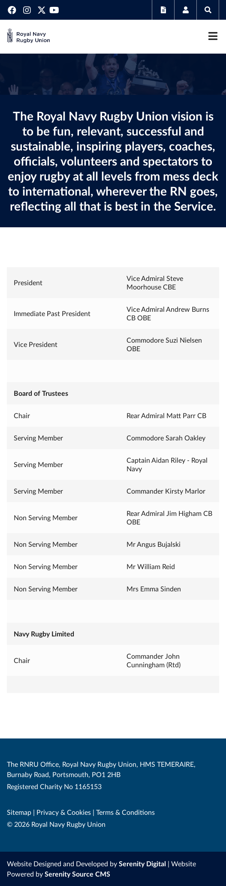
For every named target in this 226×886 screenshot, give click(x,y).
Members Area (185, 9)
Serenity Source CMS (77, 874)
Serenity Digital (142, 863)
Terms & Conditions (125, 812)
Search (208, 9)
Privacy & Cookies (63, 812)
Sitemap (19, 812)
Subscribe (163, 9)
